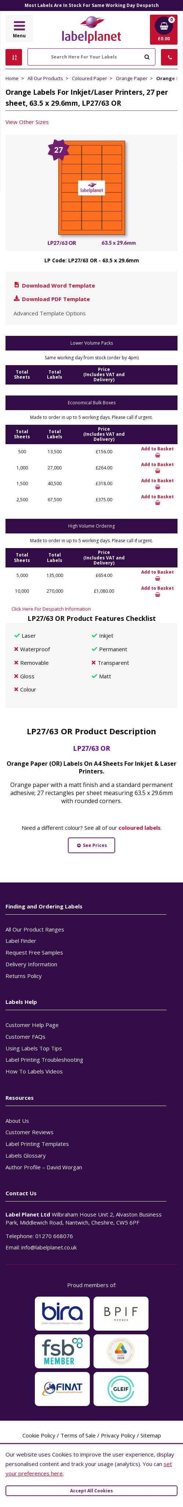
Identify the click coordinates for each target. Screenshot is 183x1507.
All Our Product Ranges (35, 929)
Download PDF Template (51, 299)
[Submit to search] (147, 56)
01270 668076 (54, 1236)
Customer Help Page (32, 1024)
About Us (17, 1120)
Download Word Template (54, 285)
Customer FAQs (25, 1036)
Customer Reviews (30, 1132)
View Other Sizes (27, 121)
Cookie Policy (38, 1435)
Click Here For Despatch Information (51, 609)
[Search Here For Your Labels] (91, 56)
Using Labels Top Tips (34, 1048)
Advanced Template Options (50, 313)
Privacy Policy (118, 1435)
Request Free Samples (34, 952)
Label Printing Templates (37, 1143)
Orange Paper (131, 78)
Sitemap (150, 1435)
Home (12, 78)
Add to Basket (157, 452)
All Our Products (45, 78)
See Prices (91, 845)
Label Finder (21, 940)
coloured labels (139, 827)
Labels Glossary (26, 1155)
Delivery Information (31, 964)
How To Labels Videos (34, 1071)
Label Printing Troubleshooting (44, 1059)
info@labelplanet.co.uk (49, 1247)
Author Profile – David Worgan (44, 1167)
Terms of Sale (78, 1435)
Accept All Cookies (91, 1491)
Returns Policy (24, 975)
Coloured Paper (89, 78)
